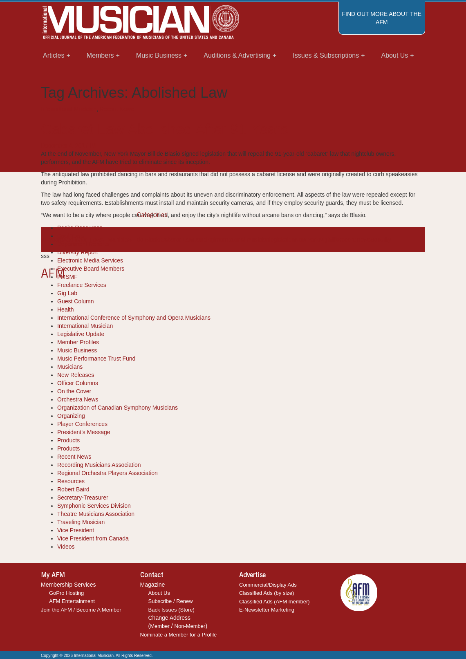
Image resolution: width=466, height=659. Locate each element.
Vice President (75, 530)
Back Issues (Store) (171, 610)
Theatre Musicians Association (95, 514)
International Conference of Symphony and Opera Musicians (134, 317)
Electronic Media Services (90, 260)
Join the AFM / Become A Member (81, 610)
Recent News (117, 109)
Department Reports (83, 244)
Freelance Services (81, 285)
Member (160, 626)
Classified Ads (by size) (266, 593)
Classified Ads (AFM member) (274, 601)
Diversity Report (77, 252)
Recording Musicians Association (99, 465)
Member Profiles (78, 342)
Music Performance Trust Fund (96, 358)
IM (93, 145)
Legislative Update (80, 334)
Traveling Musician (81, 522)
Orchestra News (77, 399)
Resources (71, 481)
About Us (159, 593)
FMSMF (67, 276)
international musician (241, 239)
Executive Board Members (90, 268)
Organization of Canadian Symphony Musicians (117, 407)
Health (65, 309)
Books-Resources (80, 227)
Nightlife (329, 239)
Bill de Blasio (144, 239)
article (120, 239)
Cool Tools (70, 236)
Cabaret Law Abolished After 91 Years (164, 129)
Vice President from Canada (93, 538)
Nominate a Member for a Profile (178, 635)
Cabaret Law (177, 239)
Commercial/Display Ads (268, 585)
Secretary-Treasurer (82, 497)
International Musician (68, 109)
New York (307, 239)
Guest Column (75, 301)
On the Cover (74, 391)
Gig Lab (67, 293)
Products (68, 440)
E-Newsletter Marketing (266, 610)
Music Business (77, 350)
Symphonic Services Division (94, 505)
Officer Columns (77, 383)
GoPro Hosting (66, 593)
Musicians (70, 366)
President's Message (83, 432)
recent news (355, 239)
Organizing (71, 415)
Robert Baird (73, 489)
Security (380, 239)
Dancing (203, 239)
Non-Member (190, 626)
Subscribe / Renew (170, 601)
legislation (282, 239)
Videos (66, 546)
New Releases (75, 375)
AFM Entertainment (72, 601)
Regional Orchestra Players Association (107, 473)
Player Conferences (82, 424)
